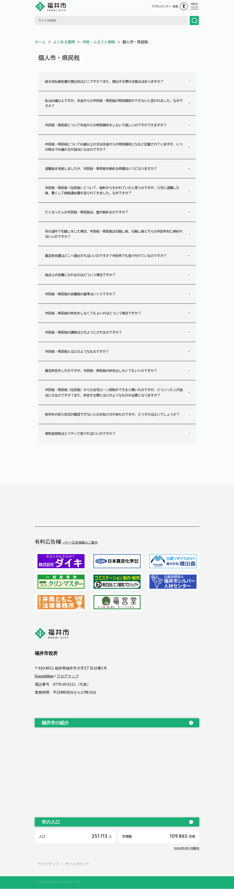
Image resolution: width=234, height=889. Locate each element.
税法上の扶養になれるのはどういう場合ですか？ (80, 275)
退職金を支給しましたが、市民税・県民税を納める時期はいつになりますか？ (101, 168)
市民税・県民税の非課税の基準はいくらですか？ (80, 294)
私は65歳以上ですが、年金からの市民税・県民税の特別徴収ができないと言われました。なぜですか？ (114, 103)
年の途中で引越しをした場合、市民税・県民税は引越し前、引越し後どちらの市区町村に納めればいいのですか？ (114, 234)
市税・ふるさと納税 (98, 42)
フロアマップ (68, 676)
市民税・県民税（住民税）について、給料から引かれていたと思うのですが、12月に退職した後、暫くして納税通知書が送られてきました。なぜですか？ (112, 190)
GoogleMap (44, 676)
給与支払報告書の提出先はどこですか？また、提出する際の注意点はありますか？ (104, 81)
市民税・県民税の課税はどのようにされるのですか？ (83, 332)
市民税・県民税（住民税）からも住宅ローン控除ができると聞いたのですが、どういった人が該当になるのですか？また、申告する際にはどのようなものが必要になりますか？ (114, 392)
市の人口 (51, 821)
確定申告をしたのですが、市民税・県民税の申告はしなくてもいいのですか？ (101, 370)
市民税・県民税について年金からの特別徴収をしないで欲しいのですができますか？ (106, 125)
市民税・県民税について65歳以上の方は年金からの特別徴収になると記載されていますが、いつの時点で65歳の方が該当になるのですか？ (114, 147)
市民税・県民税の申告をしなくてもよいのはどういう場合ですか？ (93, 313)
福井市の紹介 (55, 722)
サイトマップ (48, 864)
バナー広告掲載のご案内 (80, 542)
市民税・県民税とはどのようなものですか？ (77, 351)
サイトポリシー (77, 864)
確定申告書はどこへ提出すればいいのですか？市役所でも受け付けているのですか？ (106, 255)
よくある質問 (64, 42)
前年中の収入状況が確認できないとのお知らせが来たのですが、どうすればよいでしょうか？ (112, 414)
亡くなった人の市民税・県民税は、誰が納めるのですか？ (86, 212)
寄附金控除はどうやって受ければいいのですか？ (80, 433)
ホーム (40, 42)
